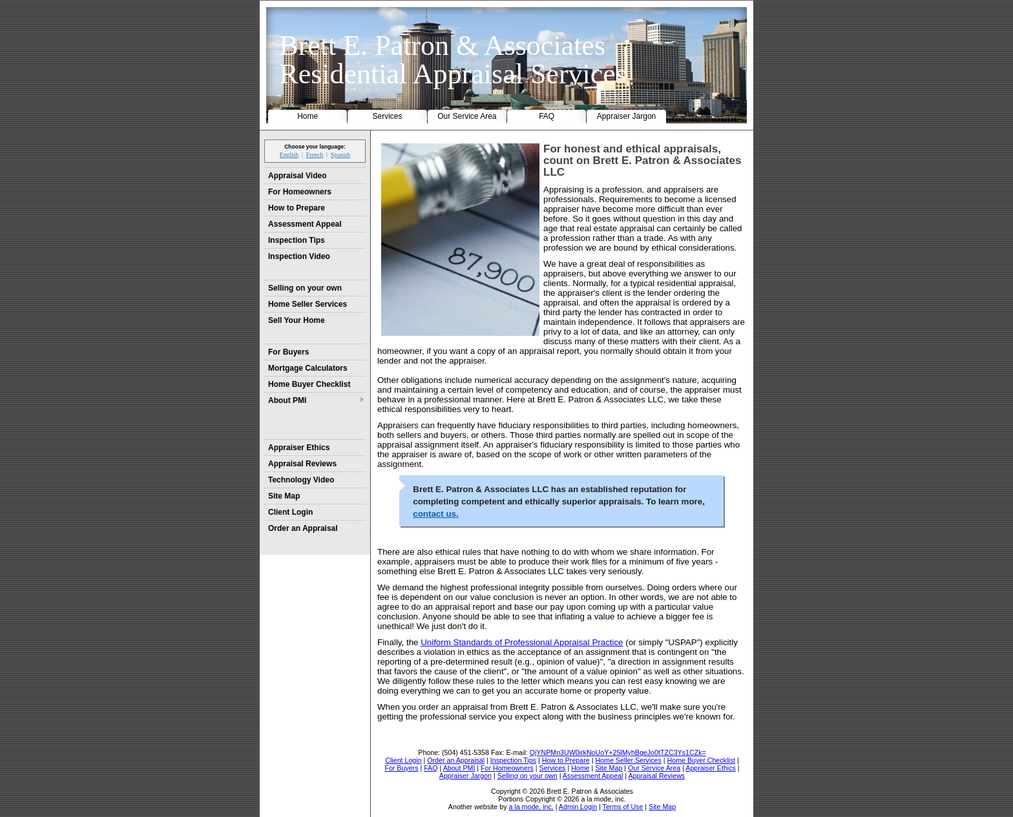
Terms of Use (623, 807)
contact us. (435, 514)
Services (387, 116)
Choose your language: (315, 146)
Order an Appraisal (303, 528)
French (315, 154)
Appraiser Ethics (298, 447)
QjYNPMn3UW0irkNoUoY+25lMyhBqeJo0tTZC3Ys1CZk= (618, 752)
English (289, 154)
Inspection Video (299, 256)
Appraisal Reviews (302, 463)
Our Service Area (466, 116)
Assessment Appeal (305, 224)
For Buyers (288, 352)
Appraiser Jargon (626, 116)
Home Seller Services (307, 304)
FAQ (546, 116)
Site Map (284, 496)
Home (307, 116)
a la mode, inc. (530, 807)
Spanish (340, 154)
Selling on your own (305, 288)
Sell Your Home (296, 320)
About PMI (287, 400)
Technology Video (301, 479)
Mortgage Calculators (308, 368)
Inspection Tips (296, 240)
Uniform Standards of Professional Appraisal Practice (522, 642)
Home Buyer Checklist (309, 384)
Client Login (290, 512)
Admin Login (578, 807)
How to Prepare (296, 207)
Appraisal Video (297, 175)
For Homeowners (299, 191)
